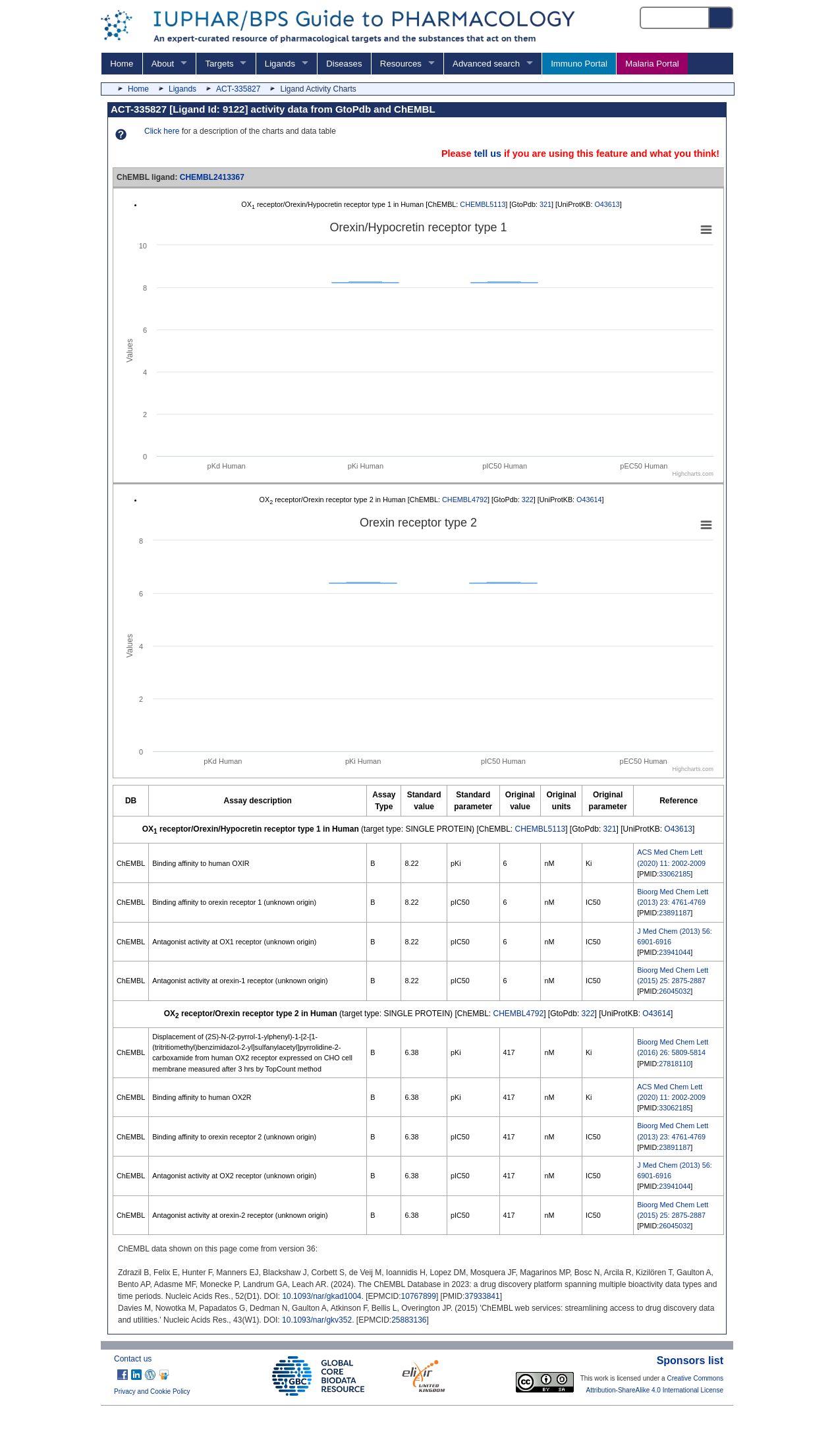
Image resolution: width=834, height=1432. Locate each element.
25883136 (408, 1320)
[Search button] (721, 18)
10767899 (418, 1296)
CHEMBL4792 (464, 499)
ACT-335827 (238, 89)
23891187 (674, 913)
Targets (219, 64)
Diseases (344, 64)
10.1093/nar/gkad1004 (321, 1296)
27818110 (674, 1064)
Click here (161, 131)
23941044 (674, 952)
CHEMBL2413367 (212, 177)
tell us (487, 153)
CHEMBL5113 (482, 204)
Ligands (280, 64)
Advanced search (486, 64)
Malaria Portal (652, 64)
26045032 (674, 991)
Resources (401, 64)
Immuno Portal (579, 64)
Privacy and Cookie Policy (152, 1391)
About (163, 64)
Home (121, 64)
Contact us (133, 1358)
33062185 (674, 874)
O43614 (588, 499)
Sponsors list (690, 1360)
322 (528, 499)
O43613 (606, 204)
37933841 (481, 1296)
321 (545, 204)
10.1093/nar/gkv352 (317, 1320)
